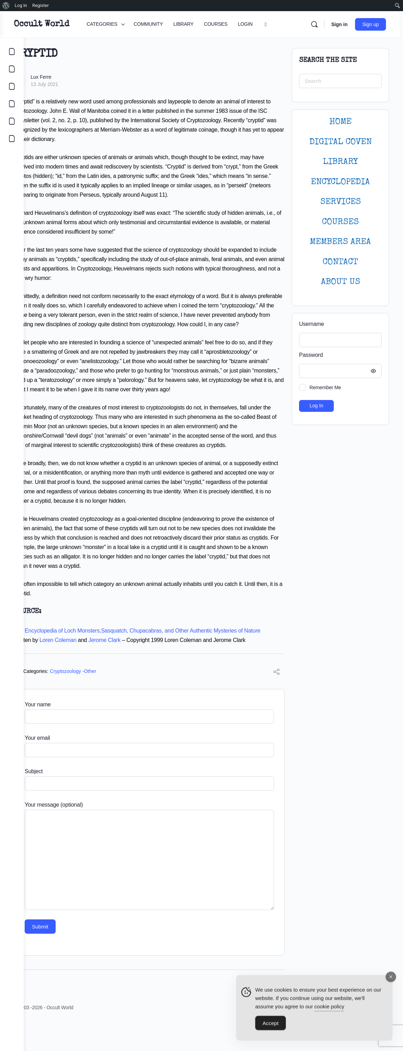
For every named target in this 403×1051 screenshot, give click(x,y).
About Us (340, 282)
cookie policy (329, 1009)
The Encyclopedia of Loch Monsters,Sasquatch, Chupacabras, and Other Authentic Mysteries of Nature (161, 659)
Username (311, 324)
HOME (340, 122)
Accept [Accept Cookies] (271, 1025)
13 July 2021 (68, 84)
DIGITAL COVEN (340, 142)
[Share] (276, 701)
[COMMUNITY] (11, 69)
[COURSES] (11, 103)
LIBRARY (340, 162)
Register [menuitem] (40, 5)
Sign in (342, 24)
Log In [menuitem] (21, 5)
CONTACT (340, 262)
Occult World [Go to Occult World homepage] (65, 24)
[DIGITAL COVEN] (11, 138)
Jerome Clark (128, 668)
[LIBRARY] (11, 86)
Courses (340, 222)
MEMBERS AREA (340, 242)
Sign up (373, 24)
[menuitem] (6, 5)
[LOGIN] (11, 121)
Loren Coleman (81, 668)
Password (338, 355)
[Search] (317, 24)
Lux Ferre (64, 77)
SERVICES (340, 202)
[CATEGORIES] (11, 51)
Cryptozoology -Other (97, 699)
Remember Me (325, 387)
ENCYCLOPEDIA (340, 182)
